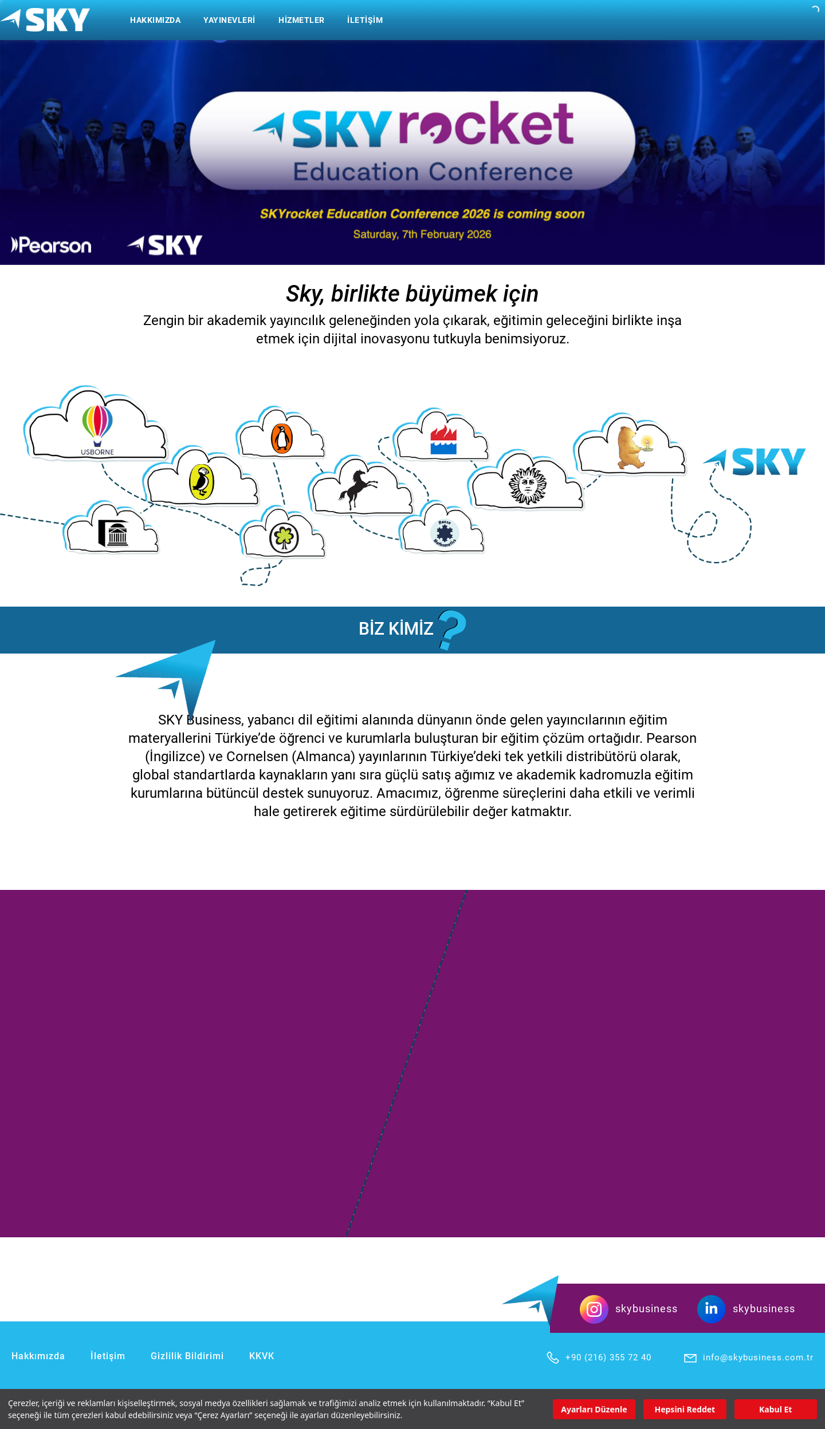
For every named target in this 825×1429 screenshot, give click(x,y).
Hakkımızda (38, 1356)
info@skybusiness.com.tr (748, 1357)
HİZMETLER (301, 20)
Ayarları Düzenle (594, 1409)
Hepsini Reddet (684, 1409)
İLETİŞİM (365, 20)
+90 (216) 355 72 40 (598, 1357)
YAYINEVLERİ (229, 20)
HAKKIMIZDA (155, 20)
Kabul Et (775, 1409)
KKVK (261, 1356)
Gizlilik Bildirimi (187, 1356)
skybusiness (629, 1309)
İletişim (108, 1356)
